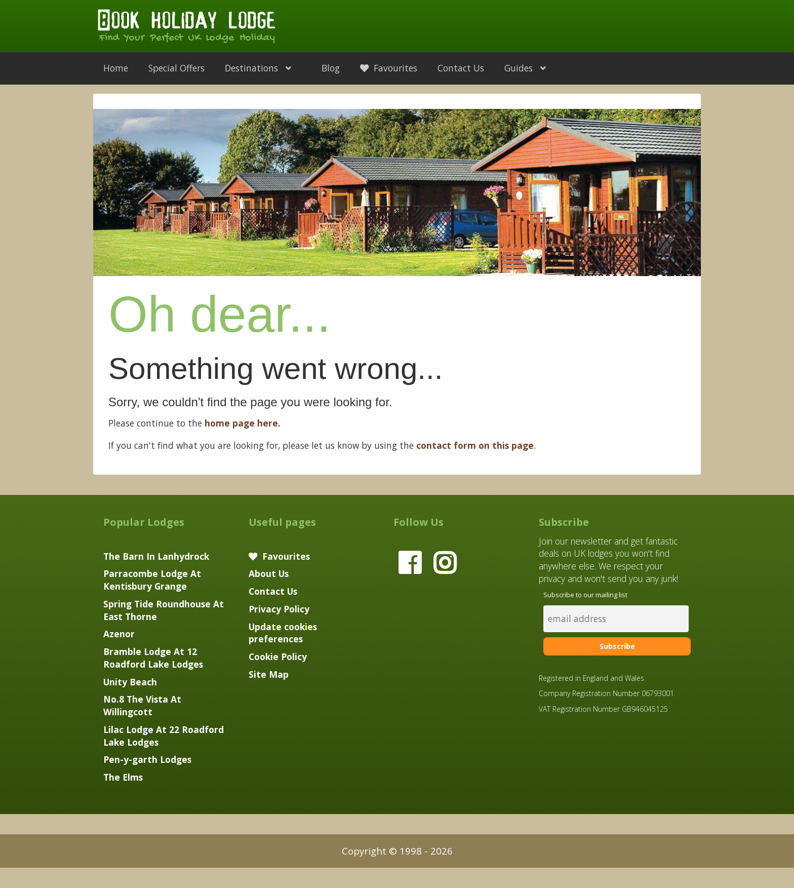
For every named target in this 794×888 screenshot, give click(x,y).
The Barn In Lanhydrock (156, 556)
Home (115, 68)
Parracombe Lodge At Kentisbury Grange (152, 579)
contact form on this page (475, 445)
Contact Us (461, 68)
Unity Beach (130, 682)
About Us (269, 573)
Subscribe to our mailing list (585, 594)
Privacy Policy (279, 609)
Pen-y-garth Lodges (147, 759)
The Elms (123, 777)
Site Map (269, 674)
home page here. (243, 423)
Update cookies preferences (283, 633)
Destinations (263, 68)
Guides (530, 68)
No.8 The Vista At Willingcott (142, 705)
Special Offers (176, 68)
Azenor (119, 634)
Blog (331, 68)
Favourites (388, 68)
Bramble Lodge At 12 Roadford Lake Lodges (153, 657)
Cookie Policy (278, 656)
